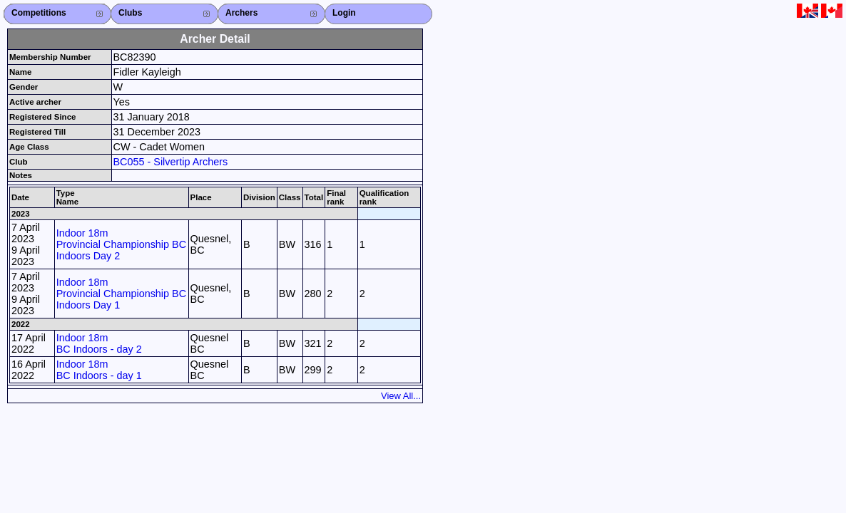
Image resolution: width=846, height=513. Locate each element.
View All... (401, 395)
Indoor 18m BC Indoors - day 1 (99, 369)
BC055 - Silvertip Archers (170, 161)
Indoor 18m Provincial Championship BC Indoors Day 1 (121, 293)
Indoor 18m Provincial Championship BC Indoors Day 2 (121, 244)
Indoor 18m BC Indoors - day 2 (99, 343)
